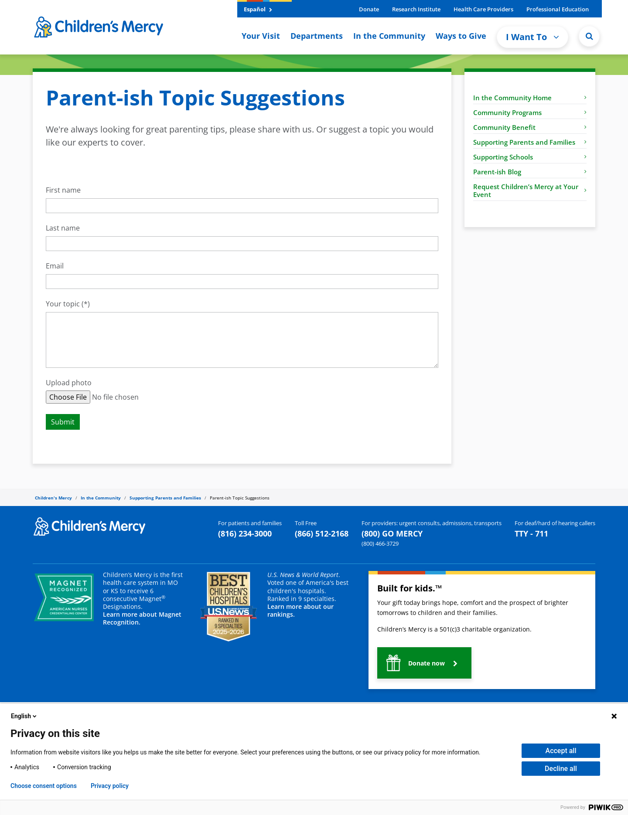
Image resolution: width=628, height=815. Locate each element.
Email (55, 266)
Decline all (561, 768)
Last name (63, 228)
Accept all (561, 751)
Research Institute (416, 9)
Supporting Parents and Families (530, 142)
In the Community (389, 36)
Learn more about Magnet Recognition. (142, 618)
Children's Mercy (53, 498)
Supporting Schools (530, 157)
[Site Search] (589, 36)
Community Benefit (530, 127)
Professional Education (557, 9)
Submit (63, 422)
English (24, 716)
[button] (424, 663)
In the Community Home (530, 98)
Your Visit (261, 36)
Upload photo (69, 382)
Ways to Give (461, 36)
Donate (369, 9)
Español (258, 9)
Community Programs (530, 112)
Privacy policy (110, 785)
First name (63, 190)
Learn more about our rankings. (300, 610)
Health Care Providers (483, 9)
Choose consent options (43, 785)
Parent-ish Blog (530, 172)
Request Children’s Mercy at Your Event (530, 190)
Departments (316, 36)
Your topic (63, 304)
